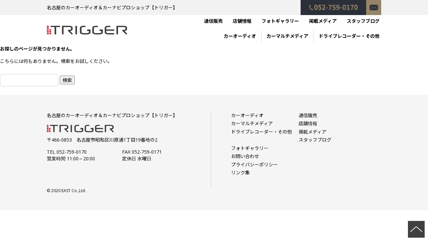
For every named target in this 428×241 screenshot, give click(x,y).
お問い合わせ (373, 4)
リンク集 (240, 172)
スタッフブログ (363, 21)
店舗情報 (242, 21)
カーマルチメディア (287, 36)
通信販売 (213, 21)
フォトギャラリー (280, 21)
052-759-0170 (333, 4)
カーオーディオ (240, 36)
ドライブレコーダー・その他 (349, 36)
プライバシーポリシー (254, 164)
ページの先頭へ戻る (416, 229)
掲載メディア (323, 21)
